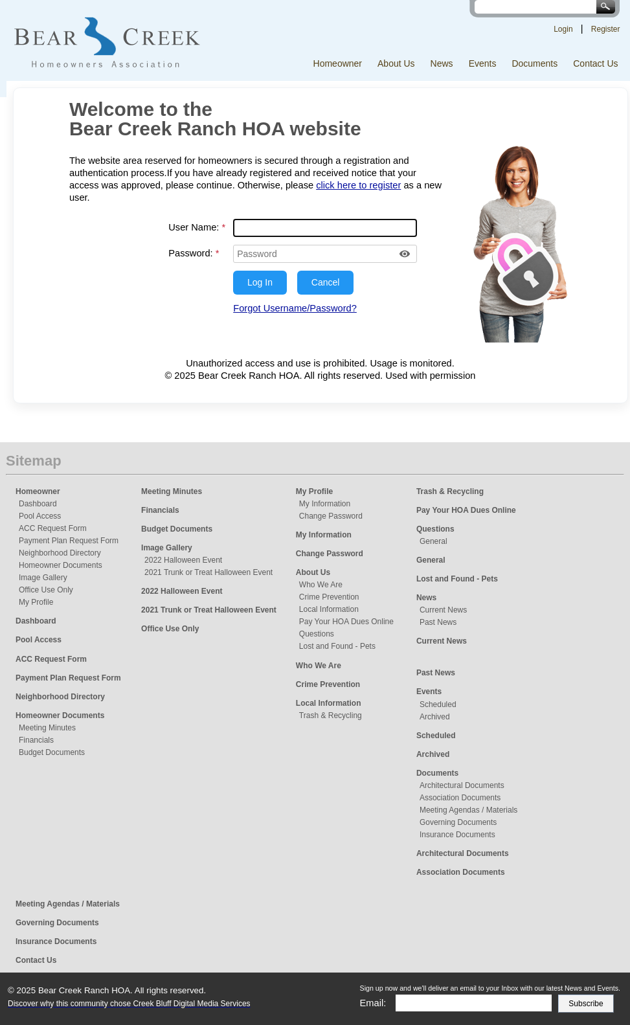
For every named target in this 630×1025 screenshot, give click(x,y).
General (433, 541)
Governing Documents (458, 822)
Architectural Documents (462, 785)
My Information (324, 503)
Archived (435, 716)
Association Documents (460, 797)
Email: (373, 1003)
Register (605, 29)
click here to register (358, 185)
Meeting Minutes (47, 727)
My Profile (36, 602)
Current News (443, 609)
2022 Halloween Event (183, 560)
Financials (36, 740)
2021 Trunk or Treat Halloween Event (208, 572)
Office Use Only (46, 589)
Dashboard (38, 503)
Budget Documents (52, 752)
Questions (316, 633)
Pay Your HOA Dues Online (346, 621)
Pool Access (40, 516)
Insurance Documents (457, 834)
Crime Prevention (329, 597)
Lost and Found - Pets (337, 646)
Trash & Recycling (330, 715)
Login (563, 29)
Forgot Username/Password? (295, 308)
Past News (438, 622)
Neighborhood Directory (60, 553)
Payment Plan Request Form (68, 540)
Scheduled (438, 704)
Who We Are (321, 584)
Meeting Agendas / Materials (468, 810)
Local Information (329, 609)
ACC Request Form (53, 528)
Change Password (331, 516)
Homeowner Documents (60, 565)
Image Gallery (43, 577)
